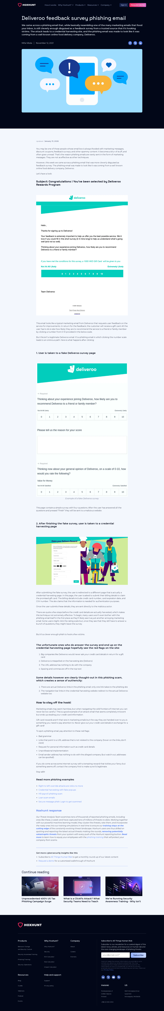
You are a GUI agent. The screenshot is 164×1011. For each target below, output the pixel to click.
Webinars (21, 991)
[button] (65, 5)
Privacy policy (49, 986)
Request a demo (46, 861)
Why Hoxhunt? (49, 946)
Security (47, 952)
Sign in (124, 5)
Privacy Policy (109, 970)
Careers (73, 952)
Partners (73, 957)
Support (47, 980)
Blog (19, 980)
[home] (27, 5)
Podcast (20, 996)
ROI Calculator (49, 957)
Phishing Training (24, 959)
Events (20, 1001)
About (72, 946)
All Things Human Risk (61, 857)
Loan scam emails (47, 798)
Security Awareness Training (27, 954)
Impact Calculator (50, 967)
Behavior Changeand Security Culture (25, 948)
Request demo (138, 5)
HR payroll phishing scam (50, 794)
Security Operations (24, 965)
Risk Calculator (49, 962)
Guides (20, 986)
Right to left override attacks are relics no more (61, 786)
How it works (50, 5)
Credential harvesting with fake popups (57, 790)
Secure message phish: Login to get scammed (60, 802)
